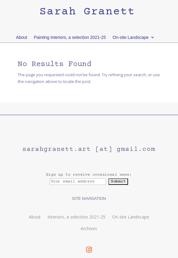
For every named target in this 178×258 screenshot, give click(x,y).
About (21, 37)
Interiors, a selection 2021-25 (76, 217)
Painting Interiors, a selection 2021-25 (70, 37)
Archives (89, 228)
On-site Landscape (131, 37)
